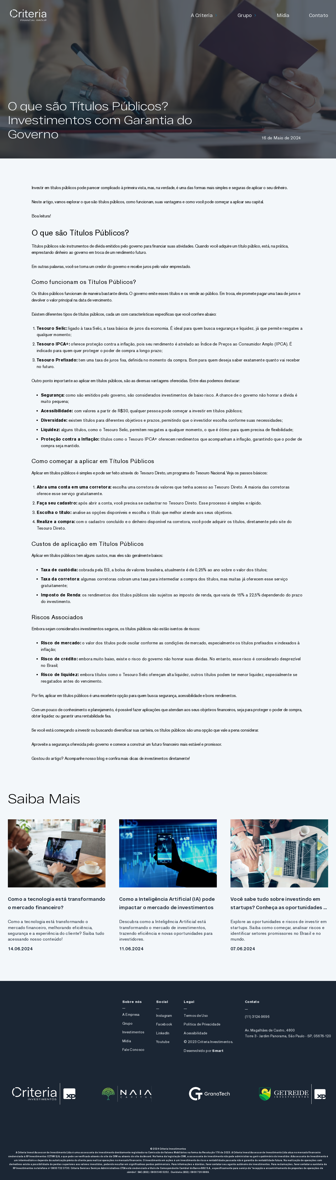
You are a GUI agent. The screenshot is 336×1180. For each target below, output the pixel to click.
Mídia (283, 15)
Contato (318, 15)
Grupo (245, 15)
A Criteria (202, 15)
